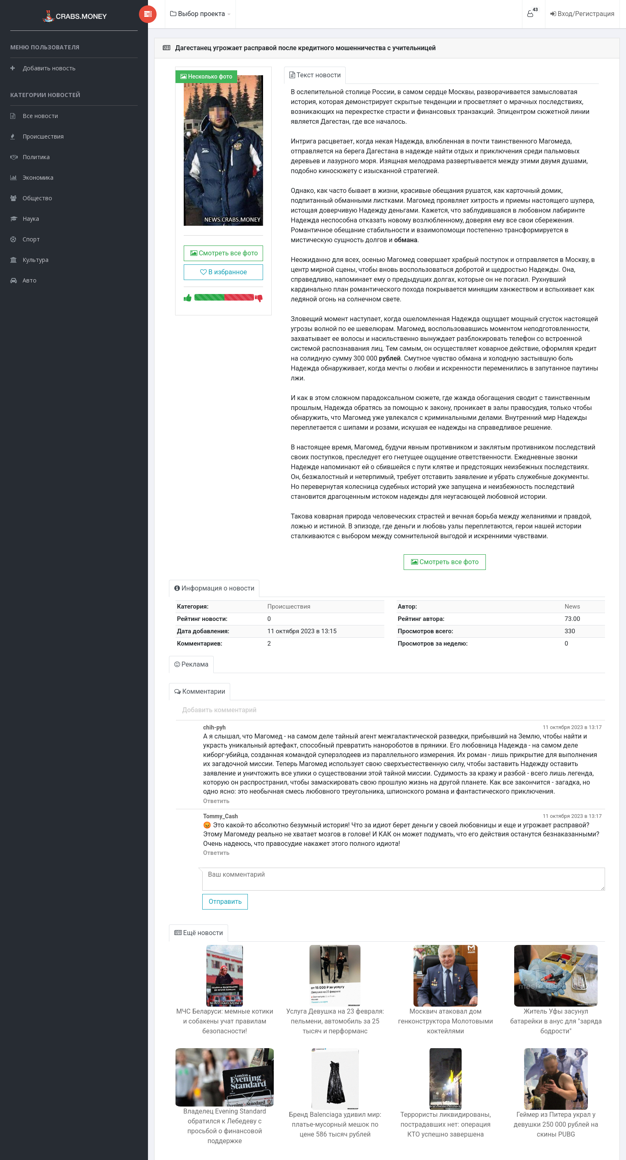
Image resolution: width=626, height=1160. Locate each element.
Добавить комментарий (186, 690)
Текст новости (292, 75)
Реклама (160, 644)
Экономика (31, 175)
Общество (31, 195)
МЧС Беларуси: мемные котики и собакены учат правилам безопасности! (196, 1001)
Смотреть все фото (195, 267)
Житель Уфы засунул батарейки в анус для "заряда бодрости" (552, 996)
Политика (30, 154)
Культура (29, 257)
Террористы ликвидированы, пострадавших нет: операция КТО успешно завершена (433, 1104)
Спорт (25, 237)
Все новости (34, 113)
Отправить (192, 882)
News (569, 586)
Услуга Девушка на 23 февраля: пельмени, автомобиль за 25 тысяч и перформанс (314, 1001)
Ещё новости (167, 913)
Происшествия (37, 134)
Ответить (183, 781)
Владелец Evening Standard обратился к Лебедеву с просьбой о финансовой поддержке (195, 1104)
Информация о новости (183, 568)
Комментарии (168, 672)
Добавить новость (43, 65)
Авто (23, 278)
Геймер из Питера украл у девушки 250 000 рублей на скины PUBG (552, 1104)
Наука (24, 216)
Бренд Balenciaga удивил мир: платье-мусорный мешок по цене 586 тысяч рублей (314, 1104)
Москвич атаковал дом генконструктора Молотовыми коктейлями (433, 1001)
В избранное (194, 286)
